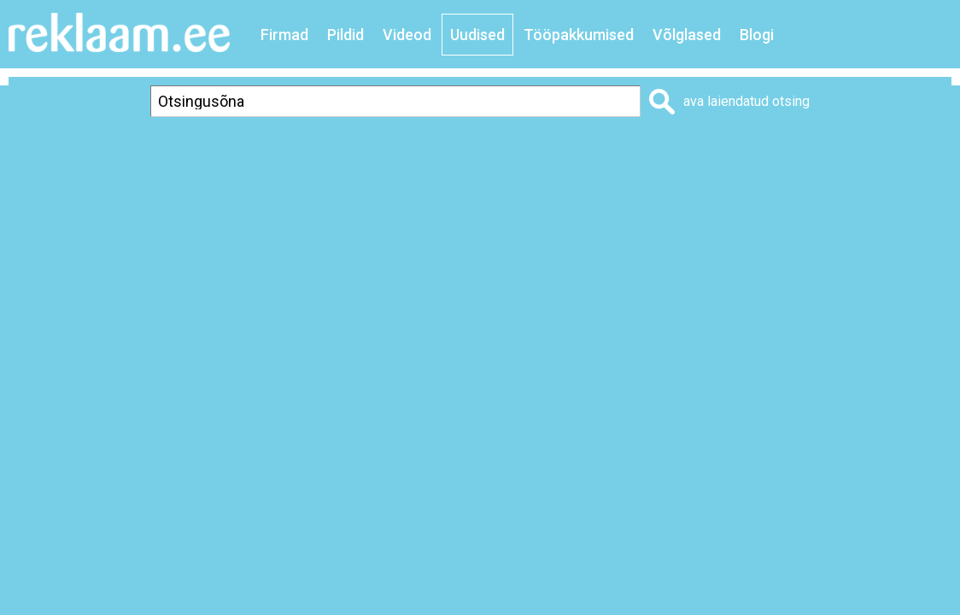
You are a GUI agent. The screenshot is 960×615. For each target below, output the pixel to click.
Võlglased (687, 35)
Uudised (477, 35)
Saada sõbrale (905, 151)
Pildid (345, 35)
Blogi (757, 35)
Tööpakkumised (579, 35)
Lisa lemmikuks (767, 151)
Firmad (284, 35)
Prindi (655, 151)
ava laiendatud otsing (746, 101)
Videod (407, 35)
